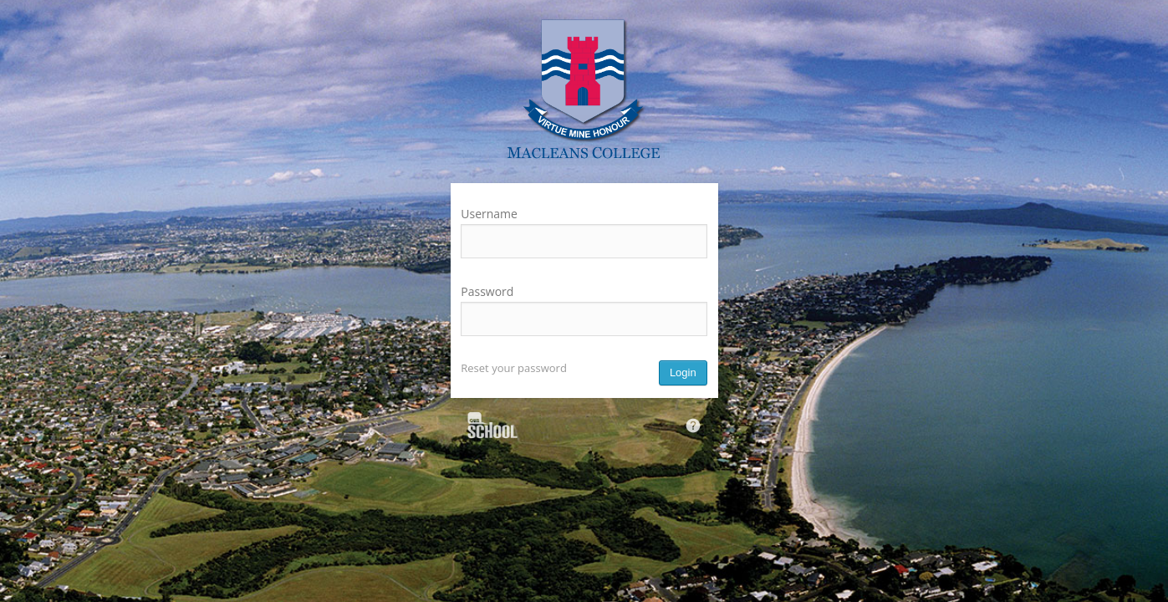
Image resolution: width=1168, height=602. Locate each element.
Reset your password (514, 367)
